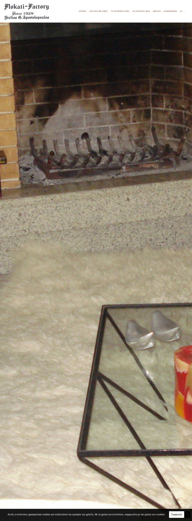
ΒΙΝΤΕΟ (157, 11)
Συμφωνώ (176, 514)
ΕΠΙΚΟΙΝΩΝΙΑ (170, 11)
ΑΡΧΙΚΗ (82, 11)
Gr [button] (181, 11)
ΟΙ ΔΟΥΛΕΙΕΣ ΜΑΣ (141, 11)
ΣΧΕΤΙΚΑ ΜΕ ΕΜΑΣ (98, 11)
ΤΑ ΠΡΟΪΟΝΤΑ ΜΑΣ (120, 11)
